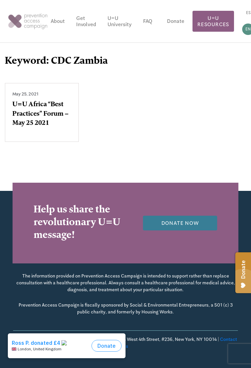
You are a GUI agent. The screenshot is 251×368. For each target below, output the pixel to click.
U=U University (120, 21)
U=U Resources (213, 21)
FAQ (147, 21)
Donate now (180, 223)
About (58, 21)
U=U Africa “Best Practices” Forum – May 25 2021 (40, 114)
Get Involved (86, 21)
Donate (175, 21)
